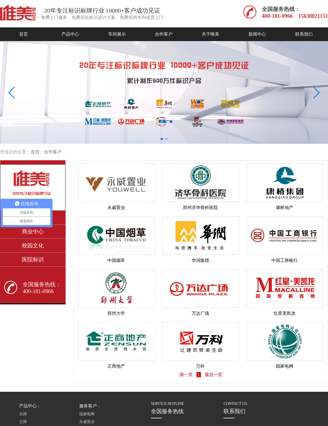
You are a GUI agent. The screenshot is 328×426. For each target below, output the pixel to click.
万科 (200, 366)
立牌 (23, 422)
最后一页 (213, 374)
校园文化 (33, 245)
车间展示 (117, 34)
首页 (23, 34)
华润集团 (200, 260)
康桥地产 (284, 207)
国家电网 (284, 366)
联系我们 (304, 34)
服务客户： (90, 406)
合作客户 (163, 34)
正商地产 (116, 366)
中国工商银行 (284, 260)
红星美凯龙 (284, 313)
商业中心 (33, 231)
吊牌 (23, 414)
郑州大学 (116, 313)
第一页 (186, 374)
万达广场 (200, 313)
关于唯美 (210, 34)
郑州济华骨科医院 (200, 207)
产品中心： (30, 406)
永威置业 (116, 207)
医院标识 (33, 259)
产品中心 (70, 34)
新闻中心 (257, 34)
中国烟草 (116, 260)
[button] (162, 139)
